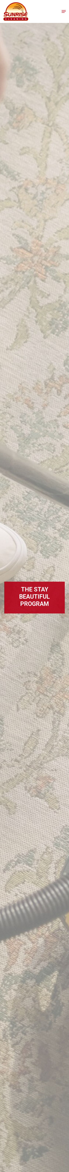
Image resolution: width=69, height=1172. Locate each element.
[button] (64, 11)
